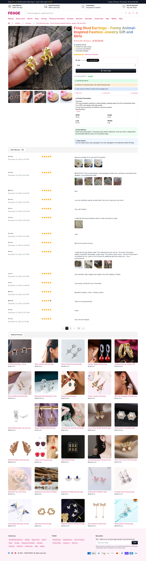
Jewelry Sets (98, 18)
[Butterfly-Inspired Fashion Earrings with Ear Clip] (73, 513)
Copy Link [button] (106, 93)
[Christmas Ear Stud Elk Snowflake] (73, 417)
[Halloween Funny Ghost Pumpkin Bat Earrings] (46, 481)
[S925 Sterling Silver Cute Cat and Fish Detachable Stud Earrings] (19, 417)
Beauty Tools (20, 18)
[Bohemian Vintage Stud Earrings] (73, 481)
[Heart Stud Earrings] (73, 449)
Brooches (79, 18)
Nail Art (29, 18)
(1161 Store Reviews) (91, 54)
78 (78, 328)
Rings (37, 18)
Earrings (44, 18)
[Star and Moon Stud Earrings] (19, 385)
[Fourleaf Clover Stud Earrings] (126, 481)
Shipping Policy (67, 539)
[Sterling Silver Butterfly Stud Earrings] (99, 481)
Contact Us (66, 543)
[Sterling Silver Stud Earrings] (126, 513)
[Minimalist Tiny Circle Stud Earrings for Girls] (19, 481)
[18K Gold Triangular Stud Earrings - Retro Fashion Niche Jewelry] (126, 385)
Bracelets (70, 18)
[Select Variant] (106, 65)
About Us (74, 543)
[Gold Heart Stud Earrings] (46, 513)
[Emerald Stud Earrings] (73, 385)
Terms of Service (79, 539)
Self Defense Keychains (16, 539)
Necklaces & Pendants (57, 18)
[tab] (17, 150)
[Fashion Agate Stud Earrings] (99, 353)
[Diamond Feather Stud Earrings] (19, 449)
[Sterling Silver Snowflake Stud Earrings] (126, 417)
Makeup (11, 18)
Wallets (114, 18)
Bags (107, 18)
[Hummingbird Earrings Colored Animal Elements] (19, 513)
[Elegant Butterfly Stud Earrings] (46, 417)
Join (134, 542)
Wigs (120, 18)
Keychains (88, 18)
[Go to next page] (83, 328)
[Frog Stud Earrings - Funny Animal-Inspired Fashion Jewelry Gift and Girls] (19, 353)
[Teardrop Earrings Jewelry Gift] (126, 353)
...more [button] (78, 111)
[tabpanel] (73, 241)
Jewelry (17, 23)
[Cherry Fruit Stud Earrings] (46, 449)
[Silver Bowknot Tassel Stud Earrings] (99, 513)
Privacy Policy (57, 543)
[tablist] (73, 150)
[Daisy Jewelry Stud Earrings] (46, 353)
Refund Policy (57, 539)
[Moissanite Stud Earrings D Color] (46, 385)
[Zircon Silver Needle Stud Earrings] (99, 417)
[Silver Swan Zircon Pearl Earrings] (126, 449)
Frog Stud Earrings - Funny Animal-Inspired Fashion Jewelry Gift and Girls (61, 23)
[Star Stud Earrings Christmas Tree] (99, 449)
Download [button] (134, 93)
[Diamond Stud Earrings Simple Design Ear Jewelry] (73, 353)
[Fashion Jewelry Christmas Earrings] (99, 385)
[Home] (14, 13)
